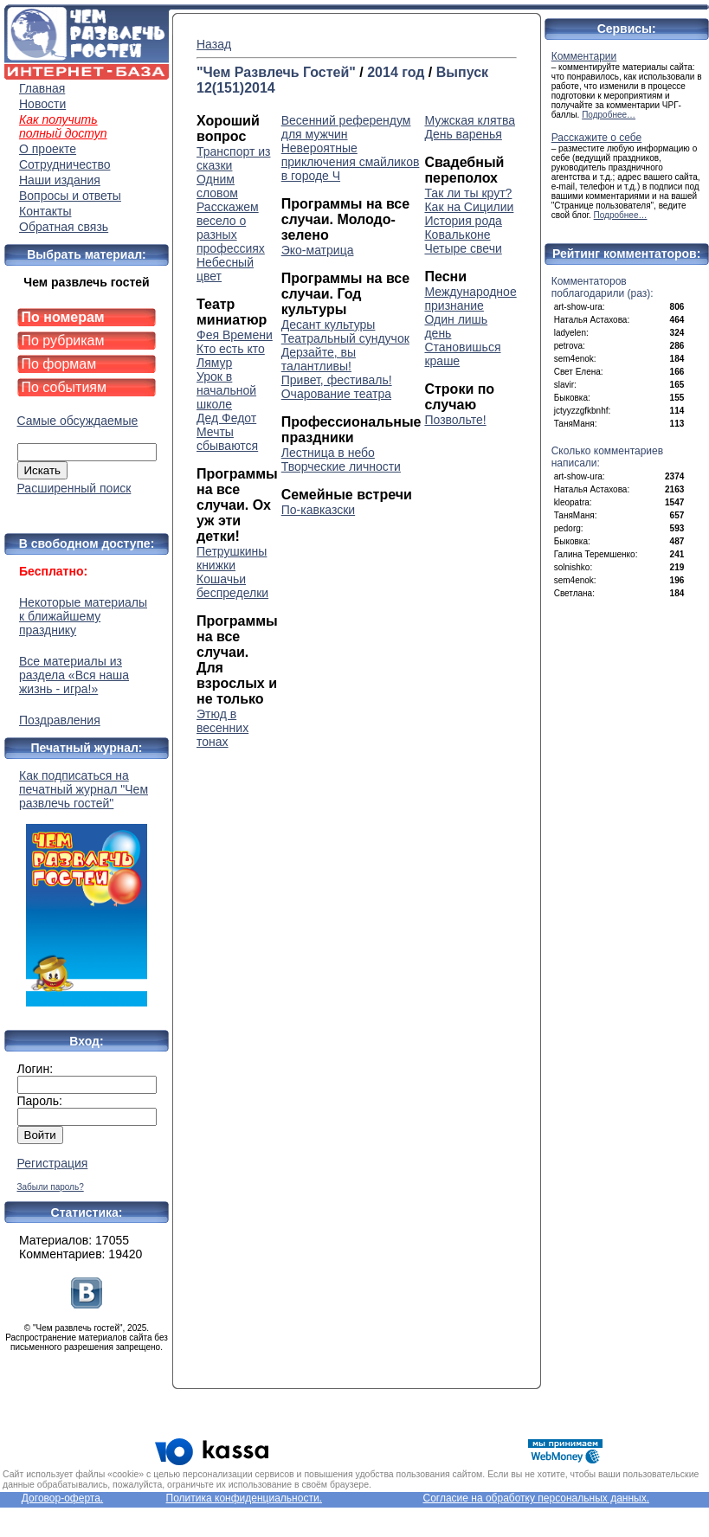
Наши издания (59, 180)
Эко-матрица (317, 250)
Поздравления (59, 720)
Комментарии (584, 56)
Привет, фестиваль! (336, 380)
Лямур (214, 363)
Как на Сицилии (468, 207)
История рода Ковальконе (462, 227)
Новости (42, 104)
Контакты (45, 211)
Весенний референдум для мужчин (346, 127)
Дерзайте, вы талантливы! (318, 359)
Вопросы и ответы (70, 196)
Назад (214, 44)
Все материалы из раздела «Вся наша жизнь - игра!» (74, 675)
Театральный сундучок (345, 338)
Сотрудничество (64, 164)
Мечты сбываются (227, 439)
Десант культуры (328, 324)
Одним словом (217, 186)
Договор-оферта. (62, 1498)
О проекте (47, 149)
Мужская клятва (469, 120)
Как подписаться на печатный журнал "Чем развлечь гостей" (86, 887)
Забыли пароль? (50, 1187)
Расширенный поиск (74, 488)
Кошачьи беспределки (232, 586)
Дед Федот (226, 418)
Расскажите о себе (596, 138)
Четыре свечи (462, 248)
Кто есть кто (231, 349)
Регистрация (52, 1163)
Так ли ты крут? (468, 193)
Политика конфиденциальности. (244, 1498)
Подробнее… (608, 114)
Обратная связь (63, 227)
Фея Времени (235, 335)
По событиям (64, 387)
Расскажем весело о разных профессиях (231, 227)
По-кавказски (318, 510)
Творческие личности (341, 466)
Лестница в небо (328, 453)
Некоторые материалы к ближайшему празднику (83, 616)
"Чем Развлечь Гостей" (276, 72)
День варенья (462, 134)
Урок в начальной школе (226, 390)
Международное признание (470, 298)
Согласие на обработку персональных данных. (535, 1498)
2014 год (395, 72)
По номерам (63, 317)
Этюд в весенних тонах (222, 728)
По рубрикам (63, 340)
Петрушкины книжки (232, 558)
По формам (59, 364)
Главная (42, 88)
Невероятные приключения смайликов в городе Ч (350, 162)
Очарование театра (336, 394)
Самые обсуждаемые (78, 421)
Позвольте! (455, 420)
